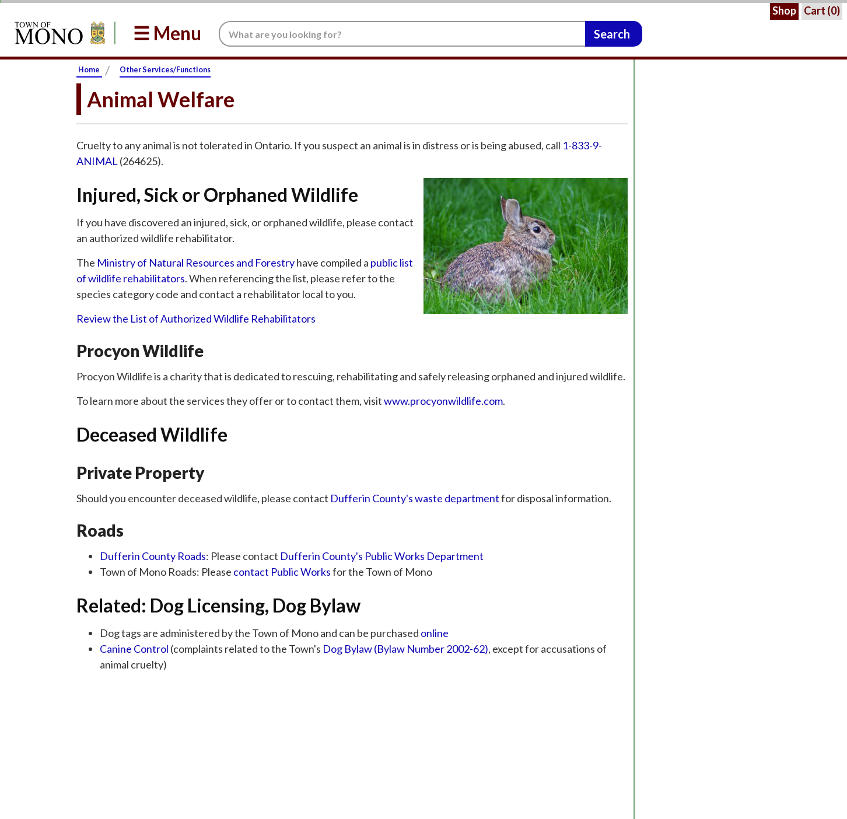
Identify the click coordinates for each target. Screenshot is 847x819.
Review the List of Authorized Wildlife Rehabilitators (196, 318)
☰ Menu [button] (167, 33)
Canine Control (135, 648)
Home (89, 69)
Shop (784, 10)
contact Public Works (282, 571)
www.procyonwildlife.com (443, 400)
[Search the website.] (402, 34)
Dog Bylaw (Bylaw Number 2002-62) (405, 648)
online (435, 632)
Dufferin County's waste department (415, 498)
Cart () (822, 10)
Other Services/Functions (165, 69)
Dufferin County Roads (153, 556)
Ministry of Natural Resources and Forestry (196, 262)
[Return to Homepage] (58, 33)
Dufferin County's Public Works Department (382, 556)
